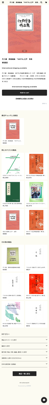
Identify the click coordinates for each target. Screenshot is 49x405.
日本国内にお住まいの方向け (24, 98)
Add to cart (24, 93)
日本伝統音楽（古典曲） (9, 364)
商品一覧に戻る (24, 374)
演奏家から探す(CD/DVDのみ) (11, 358)
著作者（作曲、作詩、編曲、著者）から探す (14, 352)
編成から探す (6, 346)
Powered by (24, 386)
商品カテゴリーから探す (9, 340)
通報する (44, 103)
